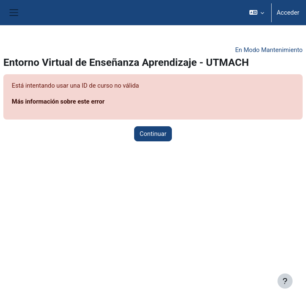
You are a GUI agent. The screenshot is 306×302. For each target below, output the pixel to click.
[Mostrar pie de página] (285, 281)
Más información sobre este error (58, 101)
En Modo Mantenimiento (269, 50)
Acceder (288, 12)
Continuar (153, 134)
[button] (256, 12)
